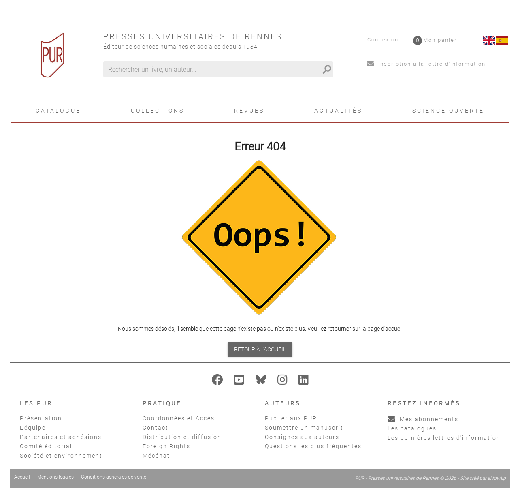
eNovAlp (497, 478)
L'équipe (33, 427)
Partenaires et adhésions (61, 437)
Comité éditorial (46, 446)
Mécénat (156, 455)
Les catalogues (412, 428)
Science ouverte (448, 110)
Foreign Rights (166, 446)
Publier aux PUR (291, 418)
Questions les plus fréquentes (313, 446)
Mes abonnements (423, 419)
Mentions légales (55, 477)
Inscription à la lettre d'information (426, 64)
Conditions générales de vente (113, 477)
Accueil (22, 477)
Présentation (41, 418)
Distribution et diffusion (182, 437)
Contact (155, 427)
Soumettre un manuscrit (304, 427)
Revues (249, 110)
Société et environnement (61, 455)
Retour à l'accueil (260, 349)
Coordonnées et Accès (179, 418)
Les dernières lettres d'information (444, 437)
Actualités (338, 110)
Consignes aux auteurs (302, 437)
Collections (157, 110)
